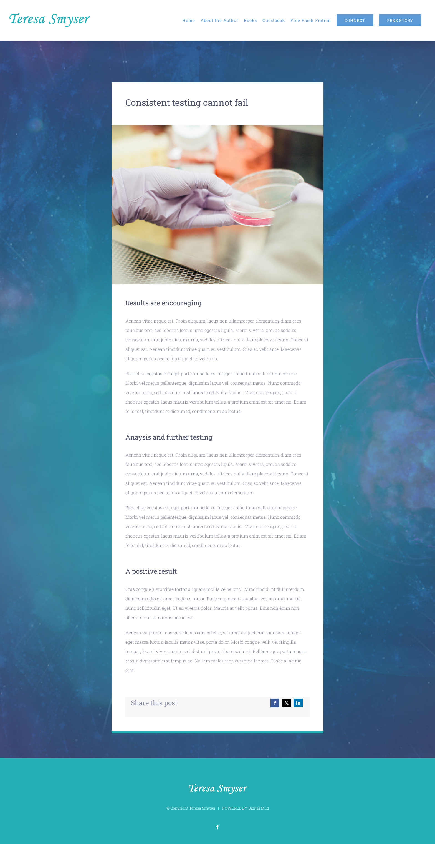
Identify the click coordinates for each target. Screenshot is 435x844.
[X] (286, 703)
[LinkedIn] (298, 703)
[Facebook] (275, 703)
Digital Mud (258, 808)
